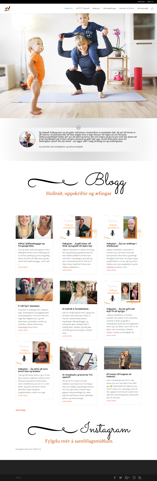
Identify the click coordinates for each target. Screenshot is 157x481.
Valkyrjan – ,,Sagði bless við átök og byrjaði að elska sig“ (77, 244)
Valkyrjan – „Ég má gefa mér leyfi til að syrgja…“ (120, 310)
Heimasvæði (143, 8)
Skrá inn (141, 2)
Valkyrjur (96, 8)
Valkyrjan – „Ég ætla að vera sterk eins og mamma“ (33, 370)
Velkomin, (68, 8)
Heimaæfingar (109, 8)
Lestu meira (22, 267)
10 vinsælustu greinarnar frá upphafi (77, 376)
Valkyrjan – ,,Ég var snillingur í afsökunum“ (121, 244)
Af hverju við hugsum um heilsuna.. (118, 375)
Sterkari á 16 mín (126, 8)
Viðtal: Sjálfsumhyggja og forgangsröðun (31, 244)
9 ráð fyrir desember (29, 306)
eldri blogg (20, 410)
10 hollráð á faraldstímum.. (75, 308)
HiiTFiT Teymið (82, 8)
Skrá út (150, 2)
